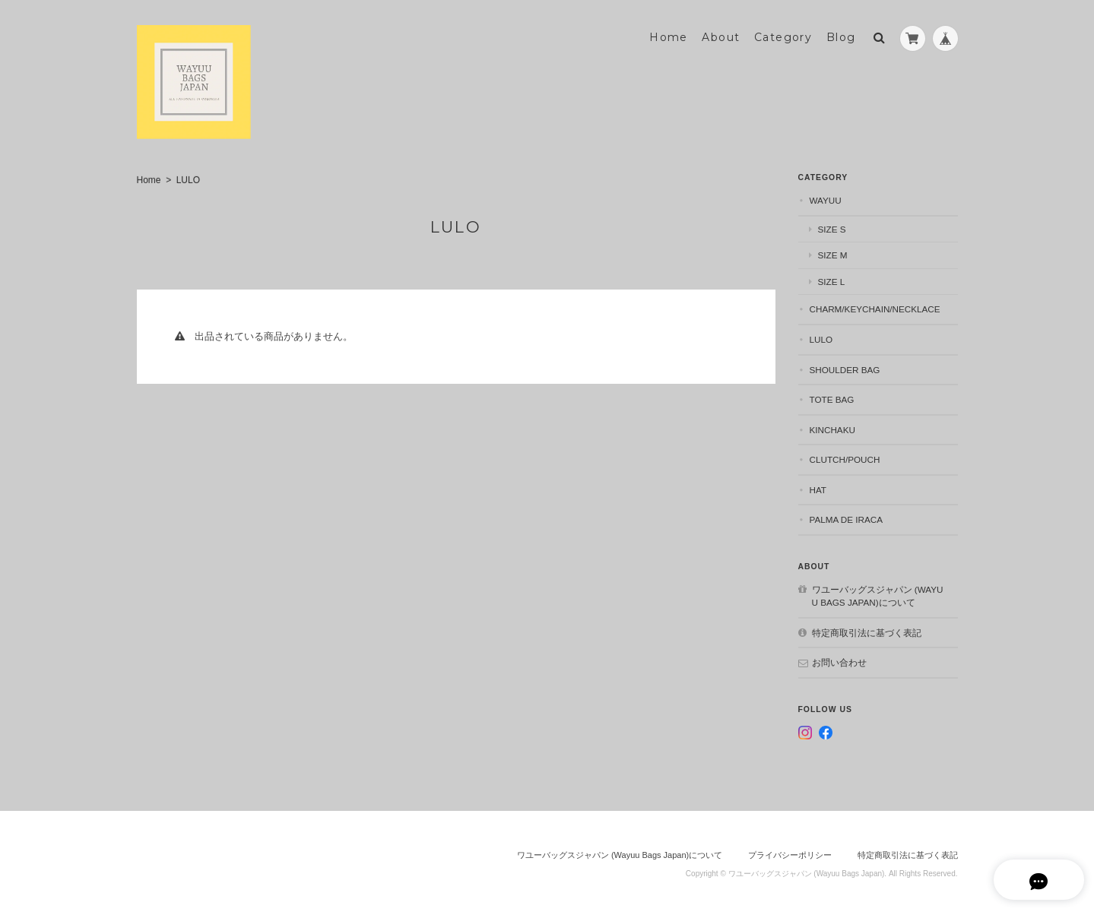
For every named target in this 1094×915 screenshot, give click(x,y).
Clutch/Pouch (845, 457)
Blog (841, 36)
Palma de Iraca (846, 518)
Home (668, 36)
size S (832, 227)
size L (831, 279)
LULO (821, 337)
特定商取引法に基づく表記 (866, 630)
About (721, 36)
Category (783, 36)
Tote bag (832, 397)
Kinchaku (832, 427)
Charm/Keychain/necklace (875, 307)
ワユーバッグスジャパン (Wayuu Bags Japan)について (877, 594)
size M (833, 253)
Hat (818, 487)
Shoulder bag (845, 367)
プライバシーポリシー (790, 852)
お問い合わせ (839, 661)
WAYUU (826, 199)
